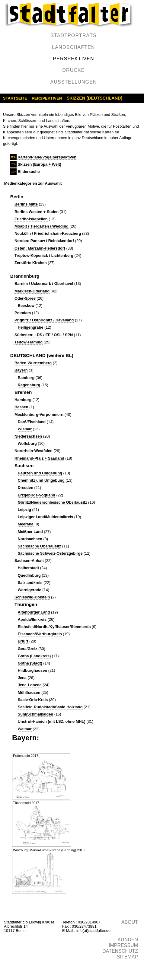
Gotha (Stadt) (30, 663)
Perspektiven (73, 58)
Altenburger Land (34, 612)
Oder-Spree (25, 298)
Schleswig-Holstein (32, 597)
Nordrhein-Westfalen (33, 450)
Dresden (25, 487)
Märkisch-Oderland (32, 291)
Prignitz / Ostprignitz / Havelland (44, 320)
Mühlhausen (29, 692)
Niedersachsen (28, 436)
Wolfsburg (27, 443)
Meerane (26, 524)
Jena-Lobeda (30, 685)
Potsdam (22, 313)
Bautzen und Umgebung (40, 473)
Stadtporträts (73, 35)
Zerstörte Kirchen (30, 262)
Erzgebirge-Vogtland (36, 495)
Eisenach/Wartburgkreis (40, 634)
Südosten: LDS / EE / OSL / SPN (43, 335)
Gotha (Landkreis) (34, 656)
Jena (22, 677)
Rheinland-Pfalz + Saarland (39, 458)
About (129, 922)
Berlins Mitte (26, 204)
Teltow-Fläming (28, 342)
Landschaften (73, 47)
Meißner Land (30, 531)
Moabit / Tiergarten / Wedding (41, 226)
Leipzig (24, 509)
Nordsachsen (30, 539)
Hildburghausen (32, 670)
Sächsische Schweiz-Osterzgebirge (50, 553)
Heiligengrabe (30, 327)
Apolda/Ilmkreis (32, 619)
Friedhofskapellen (31, 219)
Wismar (25, 429)
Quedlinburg (29, 575)
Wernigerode (29, 590)
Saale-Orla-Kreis (33, 699)
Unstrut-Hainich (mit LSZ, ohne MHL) (51, 721)
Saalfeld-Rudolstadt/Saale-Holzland (50, 707)
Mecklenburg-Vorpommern (38, 414)
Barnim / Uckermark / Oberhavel (43, 283)
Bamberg (26, 377)
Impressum (123, 945)
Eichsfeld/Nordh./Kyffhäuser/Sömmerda (54, 626)
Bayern (20, 370)
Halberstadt (28, 568)
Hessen (21, 407)
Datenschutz (120, 951)
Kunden (127, 939)
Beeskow (26, 305)
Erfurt (23, 641)
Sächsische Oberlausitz (39, 546)
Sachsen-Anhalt (29, 560)
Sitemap (127, 956)
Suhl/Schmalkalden (35, 714)
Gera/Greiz (27, 648)
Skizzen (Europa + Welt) (39, 164)
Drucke (73, 70)
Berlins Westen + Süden (36, 211)
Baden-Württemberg (33, 363)
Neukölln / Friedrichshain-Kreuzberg (47, 233)
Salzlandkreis (30, 582)
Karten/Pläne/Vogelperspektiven (47, 157)
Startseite (15, 98)
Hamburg (22, 399)
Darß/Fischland (32, 421)
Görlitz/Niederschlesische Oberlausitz (52, 502)
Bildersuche (29, 171)
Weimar (25, 729)
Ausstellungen (73, 81)
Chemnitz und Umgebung (41, 480)
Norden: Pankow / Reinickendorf (44, 240)
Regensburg (29, 385)
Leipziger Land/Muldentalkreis (45, 517)
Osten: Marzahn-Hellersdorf (39, 248)
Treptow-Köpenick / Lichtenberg (43, 255)
